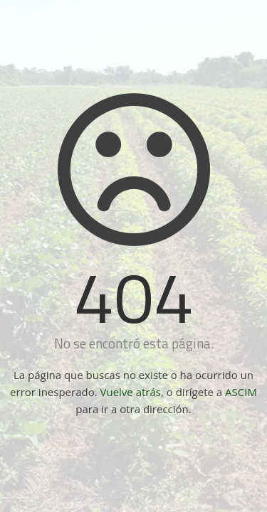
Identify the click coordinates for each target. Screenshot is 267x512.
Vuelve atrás (130, 392)
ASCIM (241, 392)
